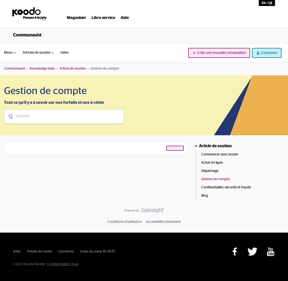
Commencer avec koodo (219, 154)
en (264, 2)
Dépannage (209, 171)
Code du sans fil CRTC (98, 251)
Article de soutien (73, 68)
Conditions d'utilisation (125, 222)
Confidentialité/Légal (62, 264)
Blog (204, 195)
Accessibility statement (163, 222)
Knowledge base (42, 68)
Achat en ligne (212, 162)
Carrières (66, 251)
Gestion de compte (215, 179)
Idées (64, 52)
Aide (17, 251)
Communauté (27, 35)
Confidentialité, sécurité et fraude (226, 187)
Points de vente (39, 251)
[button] (219, 53)
